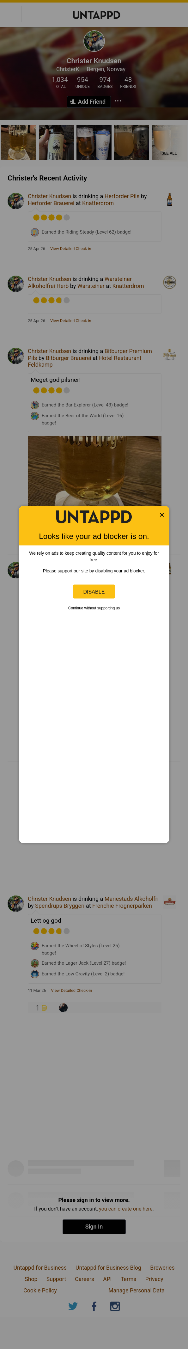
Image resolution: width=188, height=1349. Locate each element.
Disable (94, 591)
